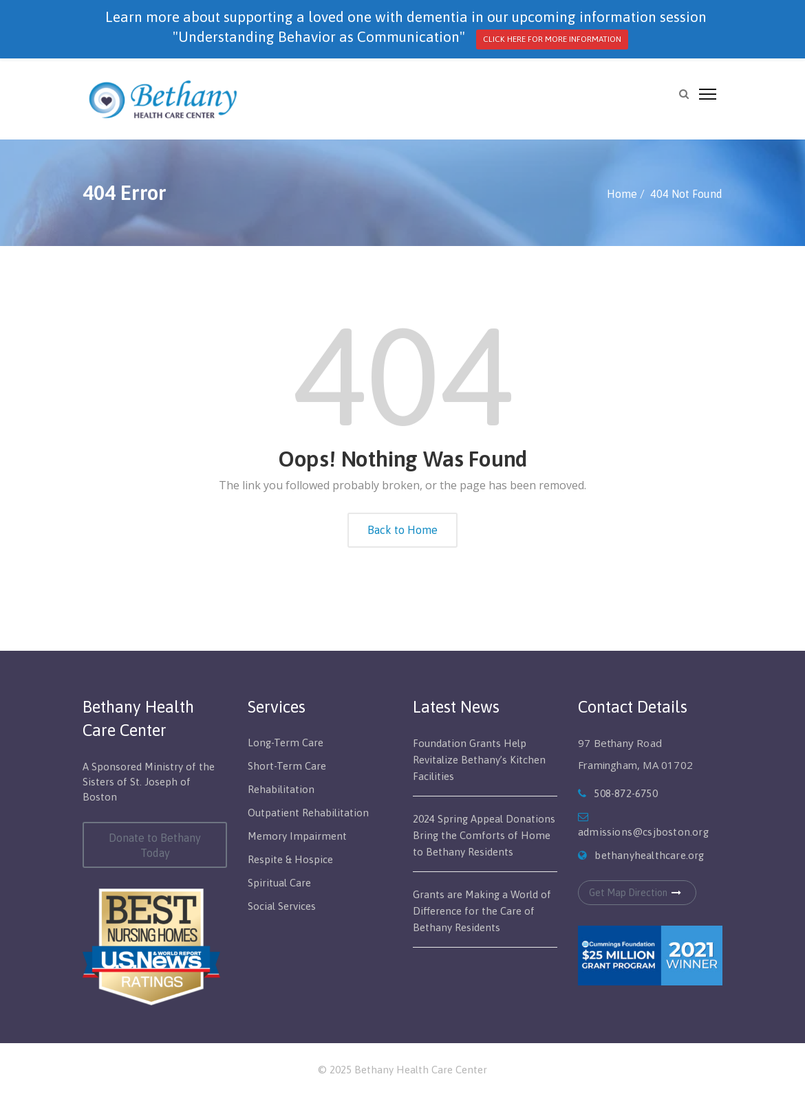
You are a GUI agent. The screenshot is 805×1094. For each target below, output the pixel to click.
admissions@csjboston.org (643, 832)
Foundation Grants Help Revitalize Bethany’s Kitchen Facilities (479, 759)
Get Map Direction (637, 892)
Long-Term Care (285, 742)
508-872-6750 (625, 793)
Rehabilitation (281, 789)
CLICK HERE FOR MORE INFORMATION (552, 39)
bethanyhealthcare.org (649, 855)
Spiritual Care (279, 883)
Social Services (282, 906)
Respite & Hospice (290, 859)
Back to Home (402, 530)
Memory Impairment (297, 836)
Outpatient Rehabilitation (308, 812)
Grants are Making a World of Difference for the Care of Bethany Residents (482, 911)
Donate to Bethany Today (155, 845)
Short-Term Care (287, 766)
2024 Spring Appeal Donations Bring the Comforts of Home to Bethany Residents (484, 835)
